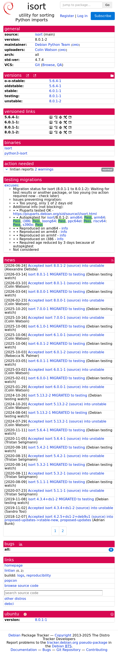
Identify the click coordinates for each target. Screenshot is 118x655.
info (65, 228)
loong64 (49, 221)
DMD (75, 44)
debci (9, 604)
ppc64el (74, 221)
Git (37, 65)
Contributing (97, 650)
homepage (13, 565)
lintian (9, 570)
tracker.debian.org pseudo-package (77, 643)
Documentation (24, 650)
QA (59, 65)
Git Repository (68, 650)
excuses (11, 185)
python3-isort (15, 153)
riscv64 (99, 221)
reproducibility (38, 575)
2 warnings (44, 169)
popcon (10, 581)
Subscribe (102, 16)
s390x (28, 225)
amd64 (76, 217)
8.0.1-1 (55, 96)
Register (67, 16)
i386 (26, 221)
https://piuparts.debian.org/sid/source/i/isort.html (55, 214)
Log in (82, 16)
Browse (48, 65)
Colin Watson (46, 50)
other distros (15, 599)
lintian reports (59, 169)
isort (38, 34)
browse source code (21, 586)
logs (20, 575)
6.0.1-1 (55, 91)
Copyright (63, 635)
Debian (15, 635)
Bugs (46, 650)
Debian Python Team (52, 45)
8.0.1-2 (55, 101)
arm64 (99, 217)
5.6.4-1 (55, 81)
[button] (7, 169)
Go (107, 5)
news (9, 260)
